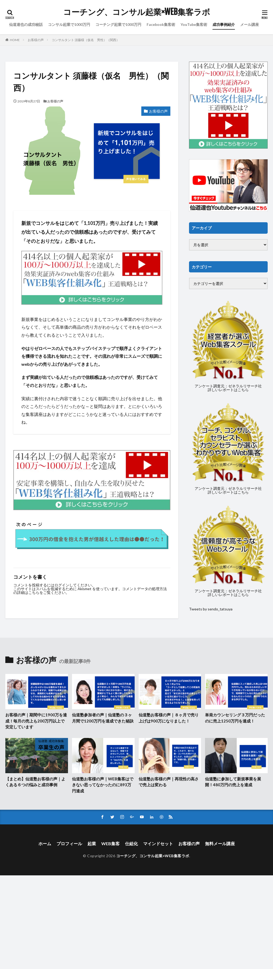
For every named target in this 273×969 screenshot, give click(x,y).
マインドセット (158, 843)
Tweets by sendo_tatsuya (210, 609)
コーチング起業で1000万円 (118, 24)
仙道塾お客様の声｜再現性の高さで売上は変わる (169, 781)
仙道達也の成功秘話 (26, 24)
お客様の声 (36, 40)
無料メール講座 (220, 843)
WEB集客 (110, 843)
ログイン (61, 585)
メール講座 (249, 24)
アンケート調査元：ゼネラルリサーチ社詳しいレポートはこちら (228, 388)
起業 (91, 843)
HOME (15, 40)
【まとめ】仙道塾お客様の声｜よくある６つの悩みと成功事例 (35, 781)
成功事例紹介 (223, 24)
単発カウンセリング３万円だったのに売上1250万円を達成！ (235, 717)
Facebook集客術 (161, 24)
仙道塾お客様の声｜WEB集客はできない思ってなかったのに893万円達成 (102, 784)
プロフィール (69, 843)
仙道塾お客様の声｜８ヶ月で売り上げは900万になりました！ (169, 717)
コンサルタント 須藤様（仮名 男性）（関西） (85, 40)
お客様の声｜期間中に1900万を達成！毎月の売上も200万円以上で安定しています (36, 720)
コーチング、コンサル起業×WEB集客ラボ (136, 12)
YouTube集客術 (193, 24)
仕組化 (131, 843)
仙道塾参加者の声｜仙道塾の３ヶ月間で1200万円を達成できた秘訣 (103, 717)
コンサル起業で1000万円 (69, 24)
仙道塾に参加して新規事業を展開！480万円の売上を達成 (233, 781)
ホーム (44, 843)
